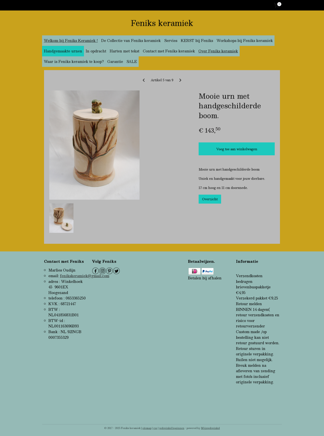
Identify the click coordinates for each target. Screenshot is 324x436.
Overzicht (210, 198)
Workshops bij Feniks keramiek (245, 40)
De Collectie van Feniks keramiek (131, 40)
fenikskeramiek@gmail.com (84, 276)
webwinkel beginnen (171, 428)
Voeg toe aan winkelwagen (236, 148)
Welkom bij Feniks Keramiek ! (71, 40)
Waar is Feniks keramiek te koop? (74, 61)
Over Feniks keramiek (218, 51)
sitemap (146, 428)
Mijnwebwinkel (210, 428)
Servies (170, 40)
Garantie (115, 61)
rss (155, 428)
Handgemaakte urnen (63, 51)
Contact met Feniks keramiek (169, 51)
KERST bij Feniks (197, 40)
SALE (131, 61)
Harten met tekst (124, 51)
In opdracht (96, 51)
